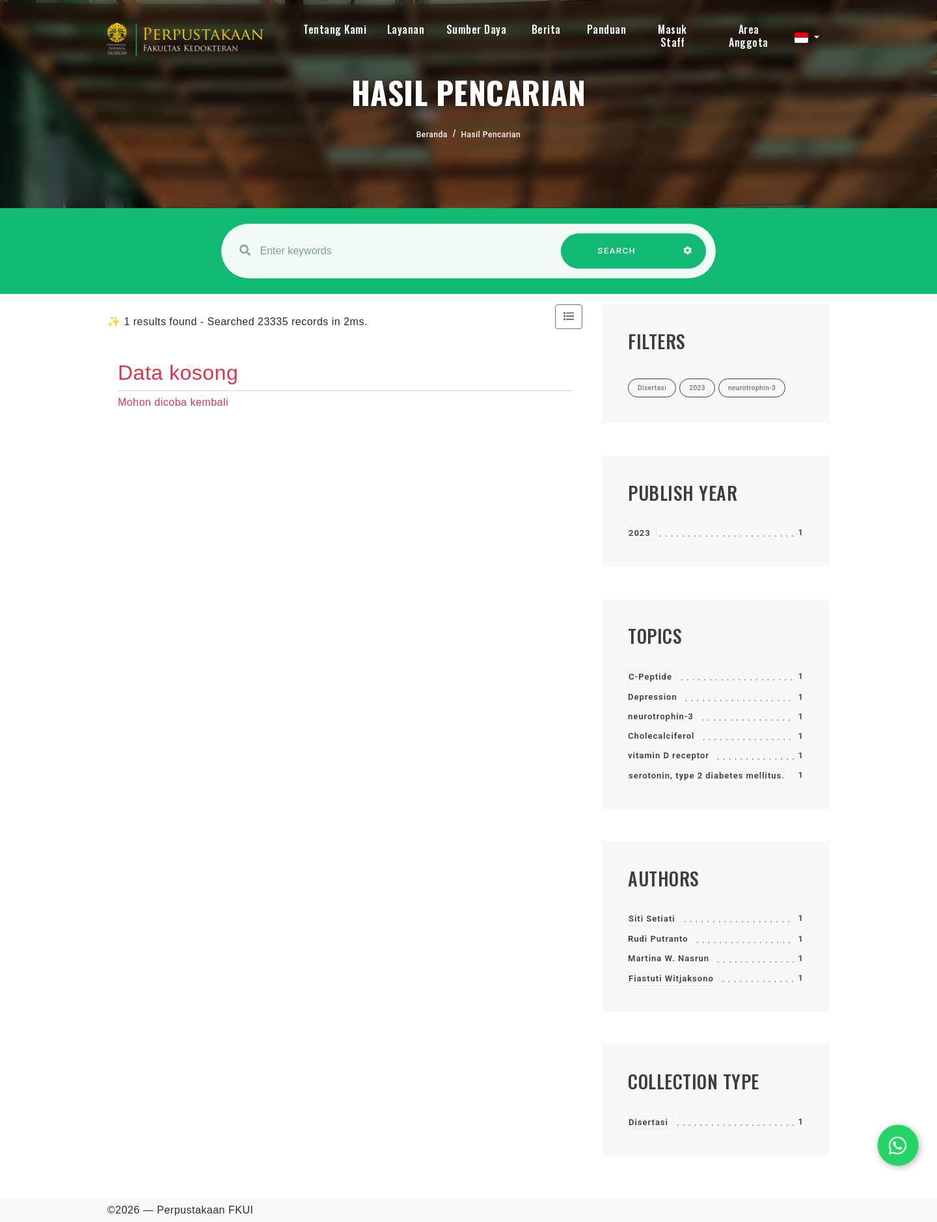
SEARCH (617, 257)
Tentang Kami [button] (334, 29)
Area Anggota (748, 35)
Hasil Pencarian (491, 134)
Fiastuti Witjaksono (671, 978)
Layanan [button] (406, 29)
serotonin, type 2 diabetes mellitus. (707, 775)
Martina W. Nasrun (668, 958)
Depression (652, 697)
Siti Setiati (652, 918)
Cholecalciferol (661, 736)
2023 (640, 533)
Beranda (432, 134)
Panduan (607, 29)
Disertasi (648, 1122)
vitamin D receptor (668, 755)
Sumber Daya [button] (476, 29)
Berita (546, 29)
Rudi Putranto (658, 939)
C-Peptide (650, 677)
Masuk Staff (672, 35)
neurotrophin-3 (661, 716)
